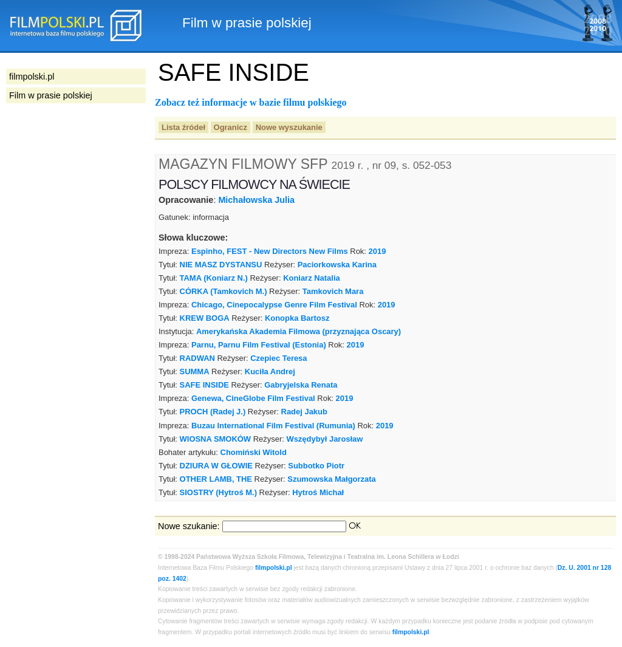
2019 (377, 251)
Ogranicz (230, 127)
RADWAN (197, 358)
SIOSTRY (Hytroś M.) (218, 492)
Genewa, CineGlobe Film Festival (253, 398)
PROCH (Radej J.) (213, 411)
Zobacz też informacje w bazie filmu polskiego (251, 102)
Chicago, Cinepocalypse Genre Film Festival (274, 304)
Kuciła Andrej (270, 371)
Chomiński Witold (253, 452)
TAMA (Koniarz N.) (214, 277)
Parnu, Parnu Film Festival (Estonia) (258, 344)
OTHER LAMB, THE (216, 479)
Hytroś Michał (318, 492)
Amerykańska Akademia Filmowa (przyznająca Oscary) (298, 331)
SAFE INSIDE (204, 384)
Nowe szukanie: (189, 526)
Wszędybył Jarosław (324, 438)
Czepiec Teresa (278, 358)
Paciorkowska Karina (337, 264)
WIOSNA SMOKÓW (215, 438)
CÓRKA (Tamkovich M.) (223, 291)
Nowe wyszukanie (289, 127)
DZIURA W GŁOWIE (216, 465)
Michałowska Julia (256, 200)
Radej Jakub (304, 411)
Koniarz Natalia (311, 277)
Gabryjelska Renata (300, 384)
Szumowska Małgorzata (331, 479)
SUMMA (195, 371)
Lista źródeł (183, 127)
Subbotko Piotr (316, 465)
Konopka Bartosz (297, 318)
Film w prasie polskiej (50, 95)
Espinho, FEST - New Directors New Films (269, 251)
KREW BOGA (205, 318)
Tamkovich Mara (333, 291)
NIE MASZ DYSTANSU (221, 264)
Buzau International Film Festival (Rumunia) (273, 425)
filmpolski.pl (273, 567)
